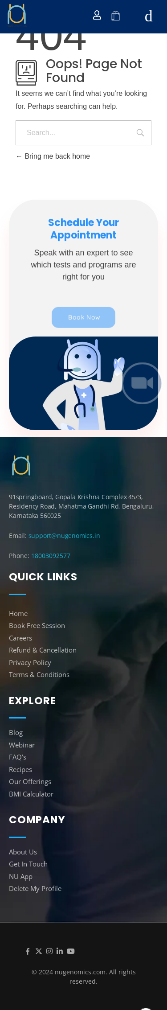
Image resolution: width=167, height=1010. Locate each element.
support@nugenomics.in (64, 535)
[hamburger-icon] (148, 16)
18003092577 (50, 555)
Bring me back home (53, 156)
